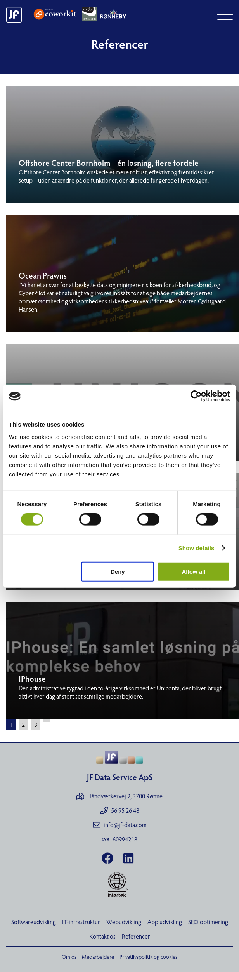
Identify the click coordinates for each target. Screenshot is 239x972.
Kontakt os (102, 936)
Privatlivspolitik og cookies (148, 956)
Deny (118, 571)
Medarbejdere (98, 956)
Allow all (194, 571)
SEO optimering (208, 922)
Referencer (136, 936)
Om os (69, 956)
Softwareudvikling (33, 922)
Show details (196, 548)
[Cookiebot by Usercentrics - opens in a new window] (196, 396)
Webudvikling (123, 922)
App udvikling (164, 922)
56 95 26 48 (119, 810)
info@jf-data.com (120, 824)
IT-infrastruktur (81, 922)
